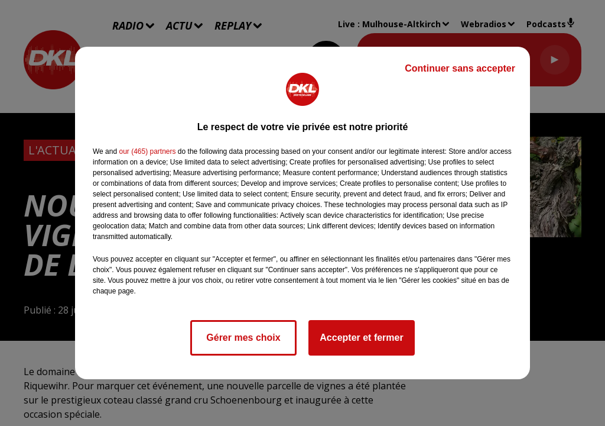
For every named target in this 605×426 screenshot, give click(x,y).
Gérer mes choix (243, 338)
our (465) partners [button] (147, 151)
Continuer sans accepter (460, 68)
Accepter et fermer (361, 338)
